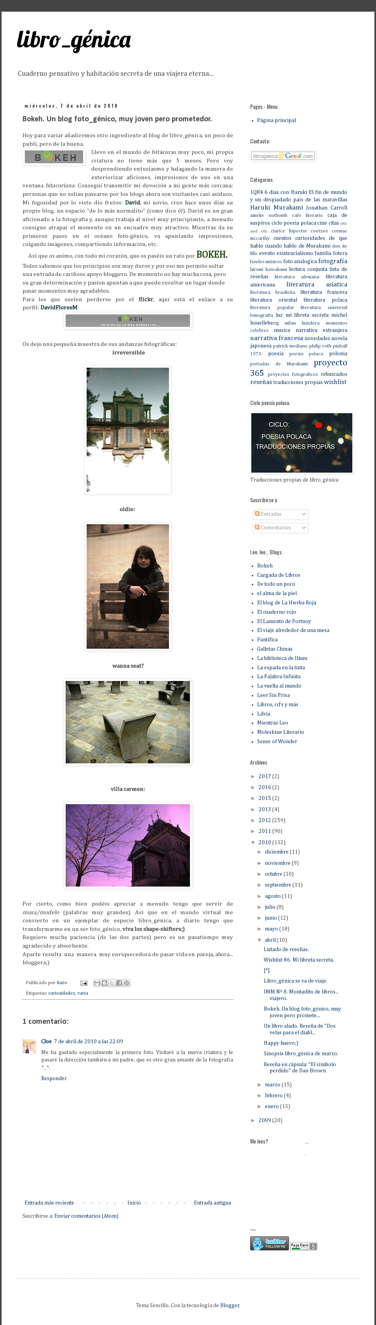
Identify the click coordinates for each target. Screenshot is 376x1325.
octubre (274, 874)
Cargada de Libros (278, 575)
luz (279, 315)
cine (322, 223)
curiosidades (61, 993)
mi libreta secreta (307, 315)
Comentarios (273, 528)
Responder (54, 1078)
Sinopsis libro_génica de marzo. (301, 1053)
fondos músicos (266, 261)
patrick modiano (290, 346)
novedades (317, 338)
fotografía (332, 261)
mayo (272, 929)
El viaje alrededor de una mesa (293, 630)
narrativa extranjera (321, 330)
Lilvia (263, 714)
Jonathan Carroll (326, 208)
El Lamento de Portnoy (284, 621)
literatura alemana (297, 276)
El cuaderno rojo (276, 612)
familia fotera (331, 253)
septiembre (278, 885)
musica (282, 330)
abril (271, 940)
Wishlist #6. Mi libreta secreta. (299, 960)
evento (267, 253)
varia (82, 993)
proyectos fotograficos (293, 374)
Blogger (229, 1305)
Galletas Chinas (274, 649)
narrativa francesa (276, 338)
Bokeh (265, 566)
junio (271, 918)
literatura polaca (325, 300)
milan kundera (302, 323)
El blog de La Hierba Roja (286, 603)
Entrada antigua (212, 1203)
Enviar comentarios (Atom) (86, 1216)
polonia (338, 353)
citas (334, 223)
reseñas (261, 382)
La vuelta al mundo (279, 686)
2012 (265, 820)
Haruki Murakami (276, 207)
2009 (265, 1120)
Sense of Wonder (277, 741)
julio (271, 907)
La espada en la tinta (281, 667)
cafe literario (307, 215)
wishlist (335, 382)
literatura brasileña (272, 292)
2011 (265, 831)
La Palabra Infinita (279, 676)
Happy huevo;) (281, 1043)
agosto (273, 896)
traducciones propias (298, 382)
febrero (274, 1095)
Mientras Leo (272, 723)
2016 (265, 787)
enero (272, 1106)
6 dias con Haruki (286, 192)
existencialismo (295, 253)
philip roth (320, 346)
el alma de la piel (277, 593)
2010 (265, 842)
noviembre (278, 863)
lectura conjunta (308, 269)
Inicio (134, 1203)
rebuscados (334, 374)
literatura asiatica (316, 284)
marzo (273, 1085)
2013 (265, 809)
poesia (276, 353)
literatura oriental (273, 300)
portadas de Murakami (279, 364)
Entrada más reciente (49, 1203)
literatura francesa (323, 292)
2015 (265, 798)
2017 (265, 776)
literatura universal (324, 307)
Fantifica (267, 639)
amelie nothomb (268, 215)
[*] (267, 970)
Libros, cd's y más (277, 704)
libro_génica (74, 38)
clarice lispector (289, 231)
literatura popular (272, 307)
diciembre (277, 852)
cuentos (282, 238)
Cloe (46, 1041)
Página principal (276, 120)
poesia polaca (306, 353)
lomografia (261, 315)
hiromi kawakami (268, 269)
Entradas (268, 514)
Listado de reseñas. (286, 949)
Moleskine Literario (280, 732)
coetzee (319, 231)
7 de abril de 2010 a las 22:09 (88, 1041)
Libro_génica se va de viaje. (295, 981)
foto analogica (300, 261)
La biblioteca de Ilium (282, 658)
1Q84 (256, 192)
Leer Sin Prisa (273, 695)
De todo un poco (276, 584)
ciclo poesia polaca (294, 223)
